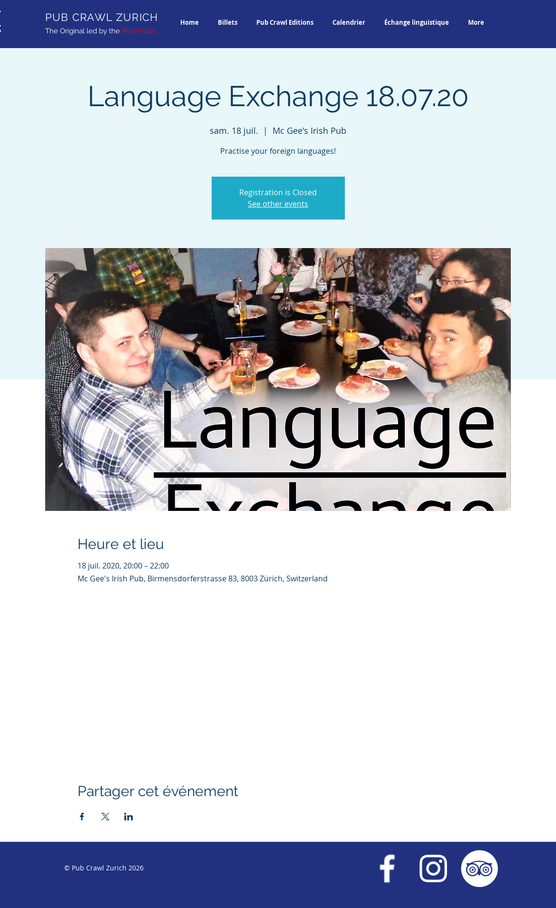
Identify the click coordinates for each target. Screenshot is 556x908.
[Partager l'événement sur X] (105, 816)
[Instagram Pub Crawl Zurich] (433, 868)
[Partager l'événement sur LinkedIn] (128, 816)
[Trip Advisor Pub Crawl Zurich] (479, 868)
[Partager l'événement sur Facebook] (82, 816)
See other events (278, 204)
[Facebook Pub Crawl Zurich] (387, 868)
